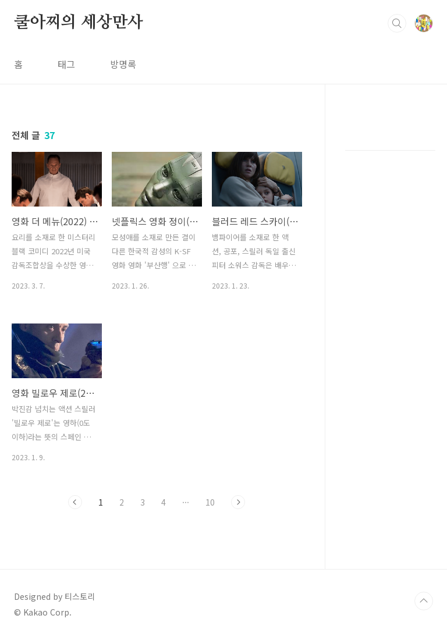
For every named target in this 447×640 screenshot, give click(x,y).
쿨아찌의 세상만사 (78, 23)
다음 (238, 502)
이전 (75, 502)
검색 (397, 23)
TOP (423, 601)
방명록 (123, 64)
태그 (66, 64)
